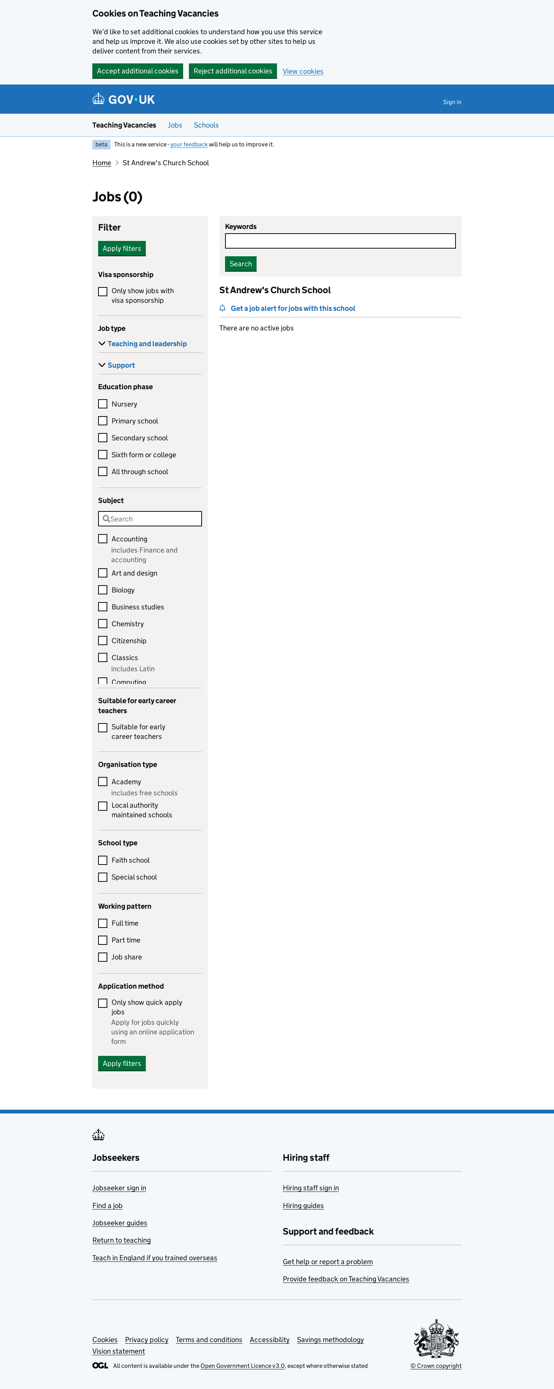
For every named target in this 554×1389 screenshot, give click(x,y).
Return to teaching (121, 1240)
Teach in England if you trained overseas (154, 1257)
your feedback (189, 144)
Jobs (175, 125)
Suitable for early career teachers (138, 731)
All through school (140, 471)
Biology (123, 590)
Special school (134, 877)
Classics (125, 657)
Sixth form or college (144, 454)
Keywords (241, 226)
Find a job (107, 1205)
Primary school (135, 421)
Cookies (105, 1339)
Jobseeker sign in (119, 1187)
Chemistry (128, 623)
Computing (129, 682)
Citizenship (129, 640)
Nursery (124, 404)
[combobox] (150, 518)
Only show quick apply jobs (147, 1007)
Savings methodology (330, 1339)
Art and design (134, 573)
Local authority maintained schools (142, 810)
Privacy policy (147, 1339)
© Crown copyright (436, 1365)
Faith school (131, 860)
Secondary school (140, 437)
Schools (206, 125)
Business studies (138, 606)
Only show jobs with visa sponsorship (143, 295)
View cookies (303, 71)
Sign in (452, 102)
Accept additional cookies (138, 70)
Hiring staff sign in (311, 1187)
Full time (125, 923)
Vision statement (118, 1351)
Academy (126, 781)
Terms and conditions (209, 1339)
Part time (126, 940)
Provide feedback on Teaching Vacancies (346, 1278)
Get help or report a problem (328, 1261)
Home (101, 162)
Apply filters (122, 248)
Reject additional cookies (233, 70)
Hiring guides (303, 1205)
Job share (127, 957)
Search (241, 263)
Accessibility (270, 1339)
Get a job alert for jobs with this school (293, 308)
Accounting (129, 538)
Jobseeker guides (119, 1222)
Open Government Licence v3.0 (242, 1365)
